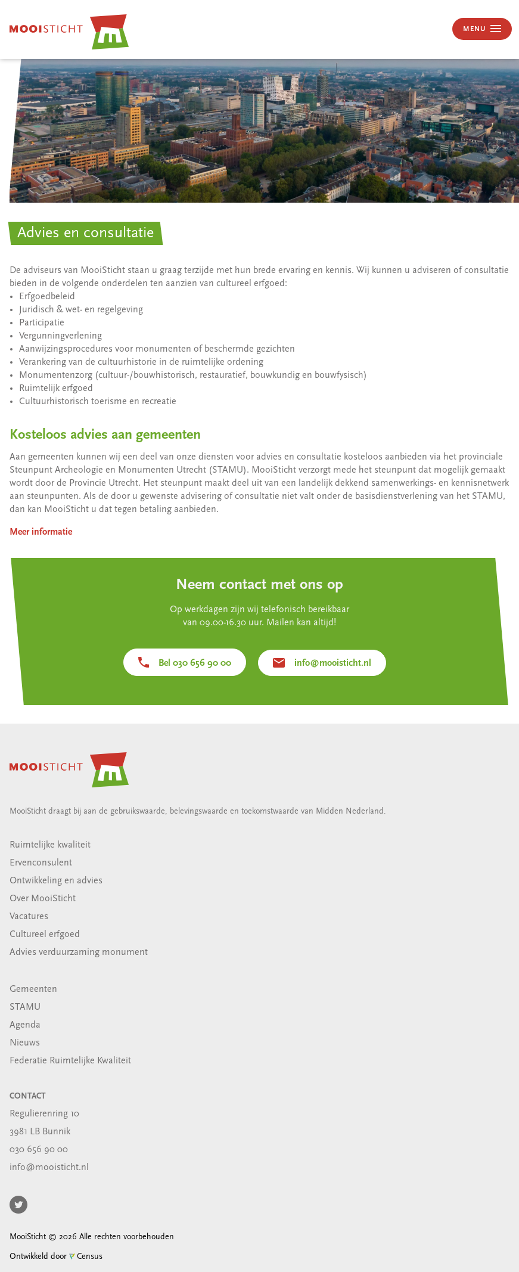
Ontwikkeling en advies (56, 881)
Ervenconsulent (41, 863)
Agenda (25, 1025)
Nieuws (25, 1043)
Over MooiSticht (43, 899)
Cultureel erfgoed (45, 934)
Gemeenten (33, 989)
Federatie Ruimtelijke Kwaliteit (70, 1061)
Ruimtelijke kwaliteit (50, 845)
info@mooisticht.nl (332, 663)
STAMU (25, 1007)
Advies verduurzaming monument (79, 952)
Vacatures (29, 917)
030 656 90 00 (39, 1150)
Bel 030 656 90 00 (195, 663)
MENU (475, 29)
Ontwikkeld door (56, 1256)
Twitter (18, 1205)
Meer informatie (41, 532)
